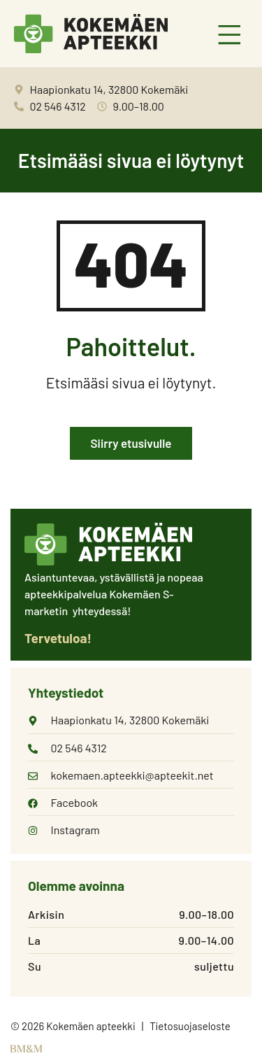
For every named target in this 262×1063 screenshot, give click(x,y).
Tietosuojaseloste (190, 1026)
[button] (230, 36)
